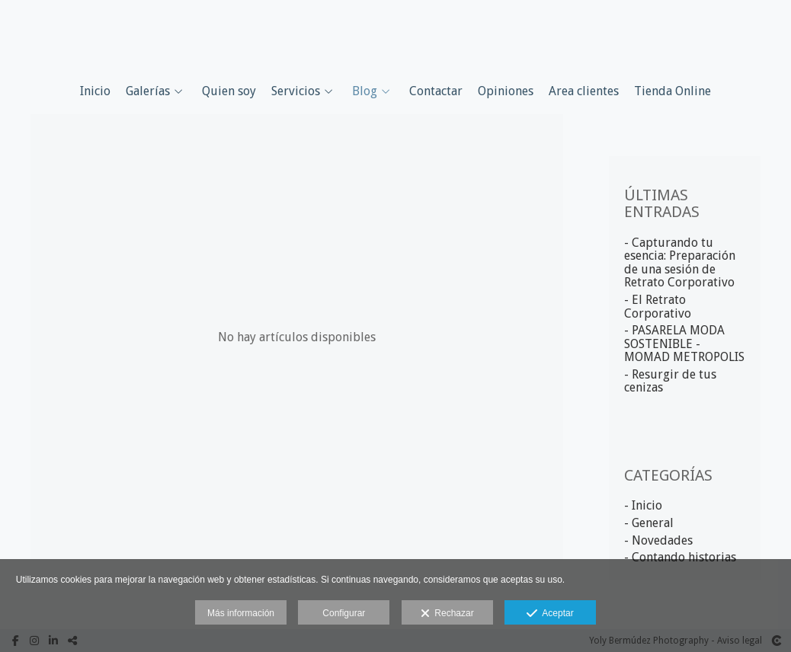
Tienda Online (672, 91)
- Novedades (658, 540)
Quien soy (229, 91)
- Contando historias (680, 557)
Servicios (295, 91)
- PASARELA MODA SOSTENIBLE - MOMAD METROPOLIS (684, 343)
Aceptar (550, 614)
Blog (364, 91)
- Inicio (643, 505)
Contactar (436, 91)
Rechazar (447, 614)
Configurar (343, 613)
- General (649, 523)
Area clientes (584, 91)
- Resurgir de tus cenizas (670, 381)
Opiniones (505, 91)
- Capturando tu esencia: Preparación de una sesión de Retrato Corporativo (679, 262)
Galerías (148, 91)
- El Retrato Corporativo (657, 306)
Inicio (95, 91)
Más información (240, 613)
